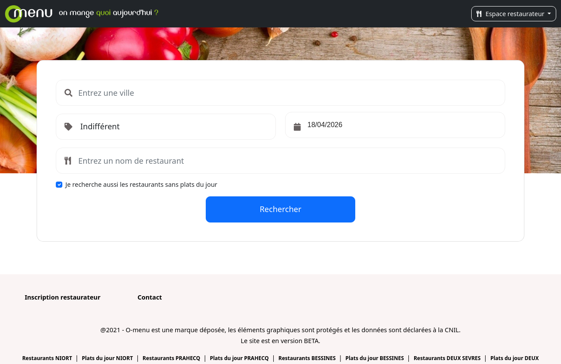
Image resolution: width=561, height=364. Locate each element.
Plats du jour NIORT (108, 358)
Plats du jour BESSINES (375, 358)
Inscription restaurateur (63, 297)
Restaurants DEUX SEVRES (448, 358)
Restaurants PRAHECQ (172, 358)
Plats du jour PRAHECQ (240, 358)
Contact (149, 297)
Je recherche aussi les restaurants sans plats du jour (141, 184)
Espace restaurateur (511, 14)
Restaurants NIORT (48, 358)
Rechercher (281, 209)
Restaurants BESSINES (308, 358)
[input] (395, 125)
